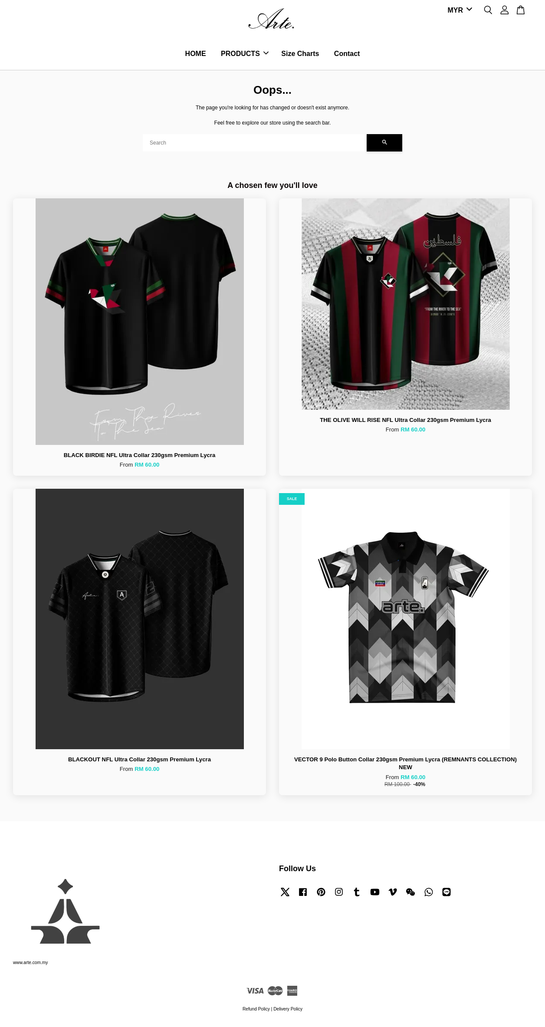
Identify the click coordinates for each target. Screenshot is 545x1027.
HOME (195, 54)
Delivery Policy (287, 1009)
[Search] (255, 143)
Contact (347, 54)
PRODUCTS (245, 54)
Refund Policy (256, 1009)
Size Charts (300, 54)
